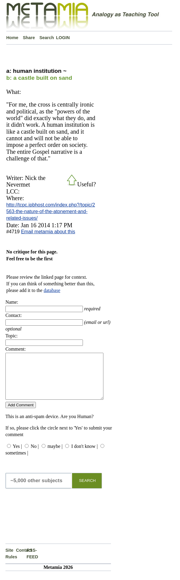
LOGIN (63, 37)
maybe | (55, 455)
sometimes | (16, 461)
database (52, 290)
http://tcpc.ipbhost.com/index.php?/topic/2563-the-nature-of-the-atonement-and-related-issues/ (50, 211)
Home (12, 37)
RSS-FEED (32, 562)
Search (46, 37)
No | (35, 455)
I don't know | (84, 455)
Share (29, 37)
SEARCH (87, 489)
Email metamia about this (48, 231)
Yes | (17, 455)
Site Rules (10, 562)
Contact (21, 559)
